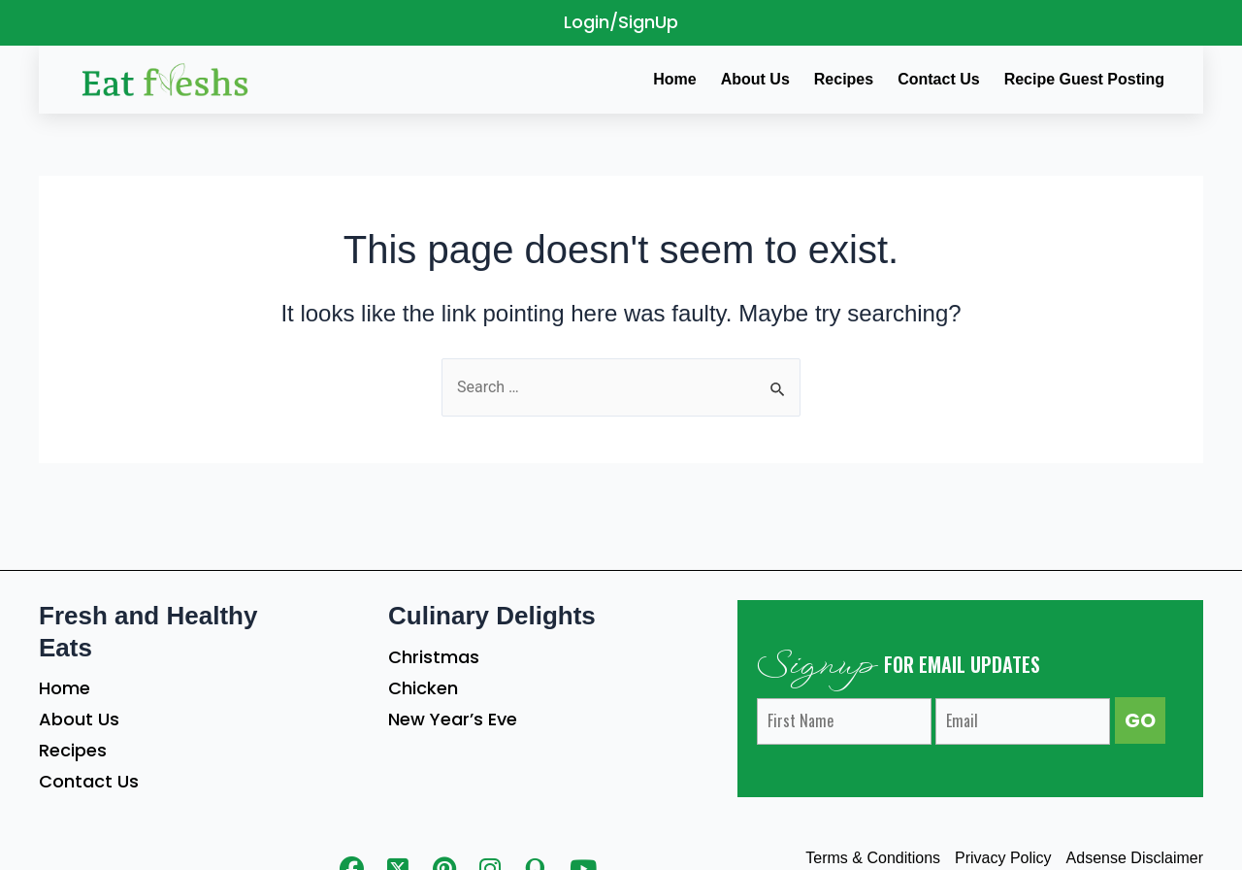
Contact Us (89, 781)
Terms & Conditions (872, 858)
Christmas (433, 657)
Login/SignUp (621, 22)
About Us (79, 719)
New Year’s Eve (452, 719)
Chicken (423, 688)
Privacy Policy (1003, 858)
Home (64, 688)
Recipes (73, 750)
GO (1140, 720)
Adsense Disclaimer (1134, 858)
